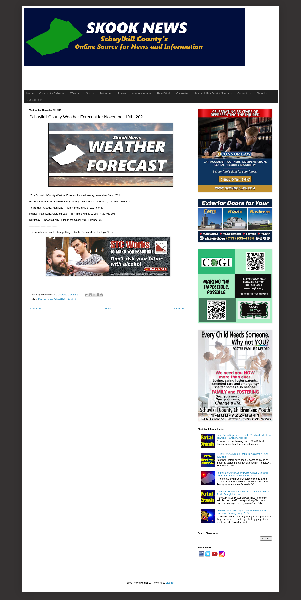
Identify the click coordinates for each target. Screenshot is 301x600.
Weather (75, 93)
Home (30, 93)
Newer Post (36, 308)
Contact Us (244, 93)
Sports (90, 93)
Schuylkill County (62, 299)
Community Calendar (52, 93)
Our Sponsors (35, 99)
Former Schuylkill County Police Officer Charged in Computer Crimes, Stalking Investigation (243, 474)
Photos (122, 93)
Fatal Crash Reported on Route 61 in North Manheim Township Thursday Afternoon (244, 436)
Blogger (170, 582)
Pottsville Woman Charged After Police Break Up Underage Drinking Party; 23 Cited (242, 512)
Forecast (42, 299)
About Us (262, 93)
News (50, 299)
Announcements (141, 93)
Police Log (106, 93)
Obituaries (182, 93)
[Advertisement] (100, 74)
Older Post (179, 308)
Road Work (164, 93)
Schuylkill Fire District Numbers (213, 93)
